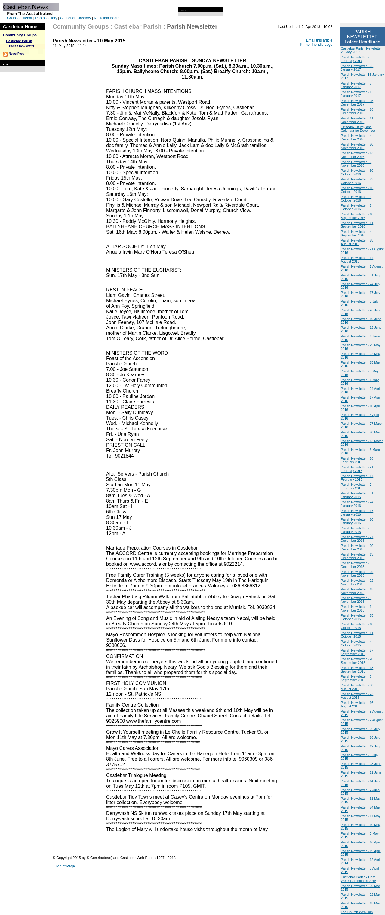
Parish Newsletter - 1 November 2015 (356, 608)
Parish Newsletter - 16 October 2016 (357, 189)
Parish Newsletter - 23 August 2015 (357, 695)
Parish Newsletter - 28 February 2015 (357, 460)
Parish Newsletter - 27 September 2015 (357, 652)
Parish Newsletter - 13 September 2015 (357, 669)
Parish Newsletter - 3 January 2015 (356, 530)
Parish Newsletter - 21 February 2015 (357, 469)
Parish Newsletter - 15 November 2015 (357, 591)
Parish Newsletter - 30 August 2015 (357, 687)
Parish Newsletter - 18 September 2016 (357, 216)
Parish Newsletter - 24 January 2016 (357, 503)
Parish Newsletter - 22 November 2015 (357, 582)
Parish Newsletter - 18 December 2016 (357, 111)
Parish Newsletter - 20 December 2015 (357, 547)
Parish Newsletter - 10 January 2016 (357, 521)
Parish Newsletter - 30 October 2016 (357, 172)
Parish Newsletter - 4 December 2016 (356, 137)
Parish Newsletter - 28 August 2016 (357, 242)
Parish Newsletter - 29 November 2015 (357, 573)
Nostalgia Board (106, 18)
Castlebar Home (20, 26)
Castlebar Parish (19, 41)
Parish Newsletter (21, 46)
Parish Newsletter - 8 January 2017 (356, 85)
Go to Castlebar (19, 18)
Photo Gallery (46, 18)
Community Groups (20, 35)
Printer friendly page (316, 44)
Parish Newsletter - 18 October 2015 (357, 626)
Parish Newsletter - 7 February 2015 (356, 486)
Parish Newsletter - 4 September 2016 (356, 233)
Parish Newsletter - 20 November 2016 (357, 146)
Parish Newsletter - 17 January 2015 (357, 512)
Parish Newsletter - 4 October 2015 (356, 643)
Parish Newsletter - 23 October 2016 (357, 181)
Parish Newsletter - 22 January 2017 (357, 67)
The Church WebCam (357, 912)
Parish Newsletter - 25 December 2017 (357, 102)
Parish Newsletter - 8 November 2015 (356, 599)
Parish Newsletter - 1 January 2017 (356, 93)
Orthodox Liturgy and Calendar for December (358, 128)
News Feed (16, 53)
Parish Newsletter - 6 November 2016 (356, 163)
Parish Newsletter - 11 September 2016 (357, 224)
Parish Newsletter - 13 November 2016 (357, 155)
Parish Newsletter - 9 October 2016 (356, 198)
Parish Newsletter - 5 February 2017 (356, 59)
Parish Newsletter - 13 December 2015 (357, 556)
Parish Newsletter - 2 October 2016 (356, 207)
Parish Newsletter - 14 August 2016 (357, 259)
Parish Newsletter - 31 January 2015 (357, 495)
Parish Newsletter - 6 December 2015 (356, 564)
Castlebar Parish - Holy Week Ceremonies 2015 (358, 879)
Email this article (319, 40)
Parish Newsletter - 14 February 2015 (357, 477)
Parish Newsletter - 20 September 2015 (357, 660)
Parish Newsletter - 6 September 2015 (356, 678)
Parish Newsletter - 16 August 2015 (357, 704)
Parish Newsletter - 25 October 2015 (357, 617)
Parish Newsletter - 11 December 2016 (357, 120)
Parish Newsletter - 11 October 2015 (357, 634)
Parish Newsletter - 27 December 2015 (357, 538)
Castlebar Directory (75, 18)
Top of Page (65, 866)
